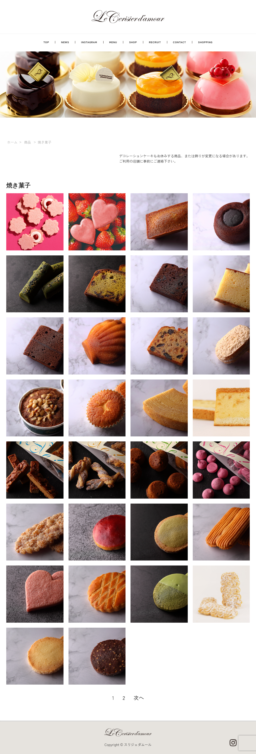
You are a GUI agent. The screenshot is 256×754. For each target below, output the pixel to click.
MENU (113, 42)
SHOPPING (205, 42)
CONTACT (179, 42)
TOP (46, 42)
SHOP (133, 42)
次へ (139, 697)
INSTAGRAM (89, 42)
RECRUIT (155, 42)
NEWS (65, 42)
